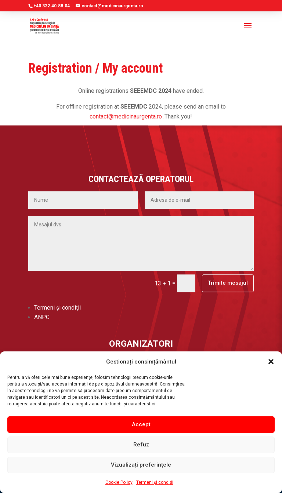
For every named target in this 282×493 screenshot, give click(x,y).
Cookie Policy (119, 482)
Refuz (141, 444)
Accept (141, 424)
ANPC (42, 250)
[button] (271, 361)
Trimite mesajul (228, 216)
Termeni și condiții (154, 482)
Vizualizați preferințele (141, 464)
